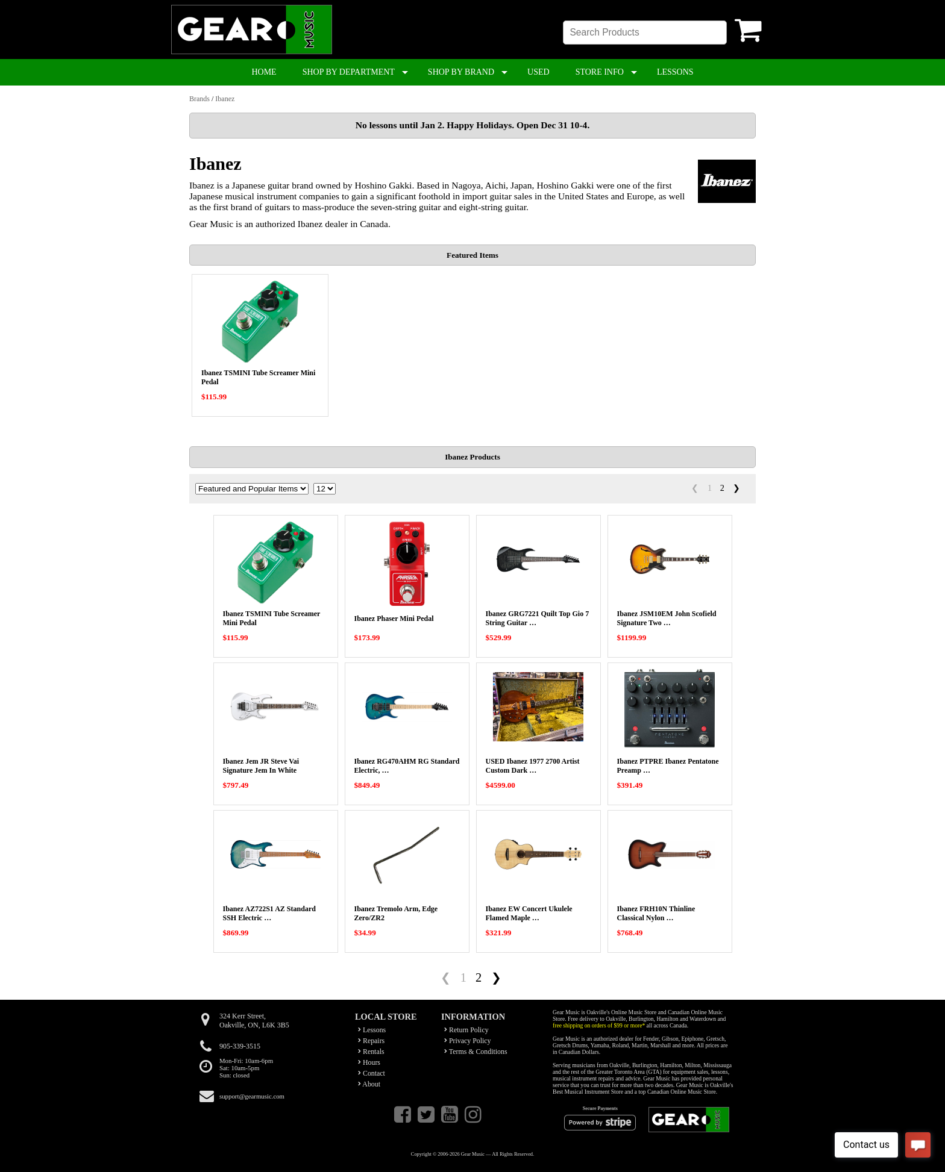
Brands (199, 99)
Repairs (371, 1040)
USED (538, 71)
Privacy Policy (467, 1040)
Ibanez (224, 99)
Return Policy (466, 1030)
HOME (263, 71)
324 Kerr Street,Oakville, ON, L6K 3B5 (254, 1020)
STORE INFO (600, 71)
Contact (371, 1073)
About (369, 1084)
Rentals (371, 1051)
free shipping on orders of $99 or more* (599, 1025)
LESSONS (675, 71)
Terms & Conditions (475, 1051)
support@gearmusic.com (251, 1096)
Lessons (372, 1030)
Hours (369, 1062)
